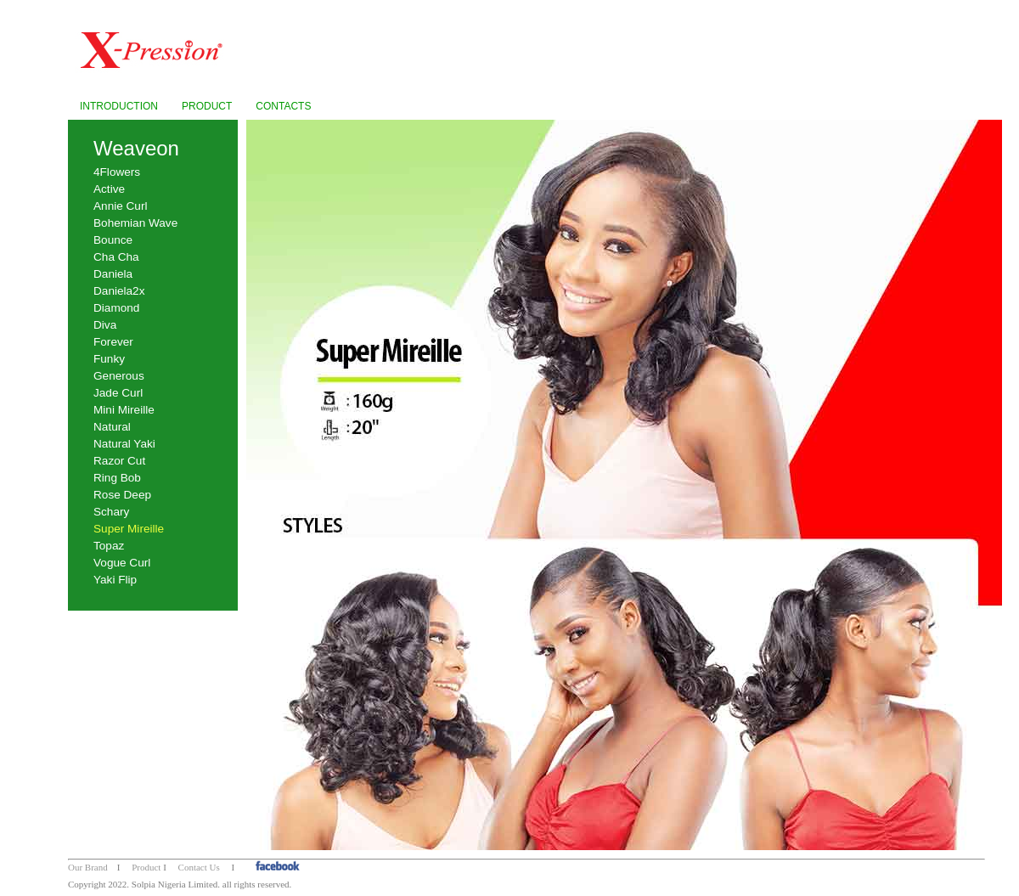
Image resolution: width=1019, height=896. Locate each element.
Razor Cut (119, 460)
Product (146, 867)
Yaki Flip (115, 579)
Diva (104, 324)
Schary (111, 511)
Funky (109, 358)
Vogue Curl (121, 562)
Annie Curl (120, 206)
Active (109, 189)
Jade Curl (118, 392)
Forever (113, 341)
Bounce (112, 240)
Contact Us (199, 867)
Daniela (112, 274)
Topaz (108, 545)
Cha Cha (116, 257)
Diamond (116, 307)
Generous (118, 375)
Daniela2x (118, 291)
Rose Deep (122, 494)
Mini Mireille (124, 409)
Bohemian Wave (135, 223)
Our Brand (88, 867)
